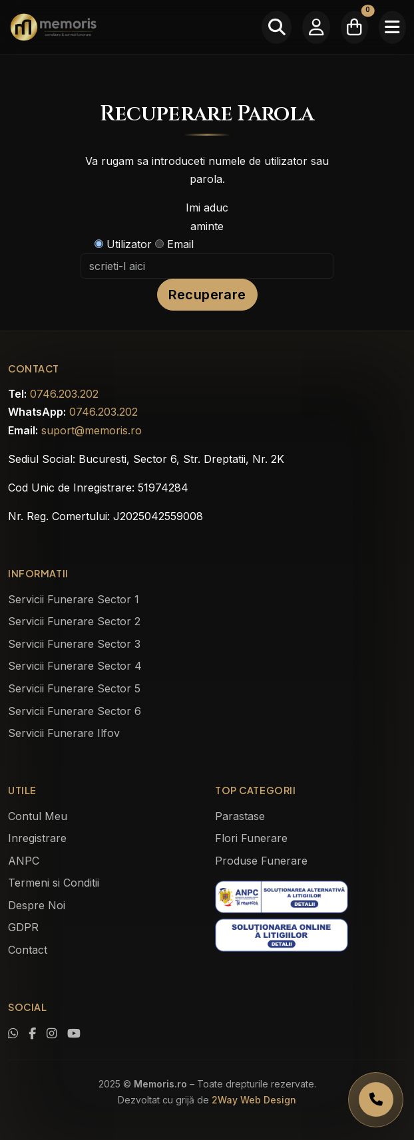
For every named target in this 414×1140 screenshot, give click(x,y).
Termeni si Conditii (53, 882)
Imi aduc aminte (207, 216)
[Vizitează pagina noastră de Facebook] (32, 1034)
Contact (27, 949)
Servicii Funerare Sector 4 (75, 665)
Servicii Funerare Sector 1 (73, 599)
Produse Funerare (261, 860)
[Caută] (277, 27)
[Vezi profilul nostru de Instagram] (52, 1034)
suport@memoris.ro (91, 430)
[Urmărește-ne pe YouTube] (74, 1034)
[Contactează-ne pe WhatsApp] (13, 1034)
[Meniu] (392, 27)
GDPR (23, 927)
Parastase (240, 816)
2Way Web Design (254, 1099)
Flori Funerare (251, 838)
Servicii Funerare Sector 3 (74, 643)
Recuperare (207, 295)
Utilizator (123, 244)
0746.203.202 (64, 393)
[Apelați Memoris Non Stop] (375, 1099)
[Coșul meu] (354, 27)
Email (174, 244)
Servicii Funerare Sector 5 (74, 688)
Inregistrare (37, 838)
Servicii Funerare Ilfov (64, 733)
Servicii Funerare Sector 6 (74, 711)
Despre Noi (36, 905)
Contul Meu (37, 816)
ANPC (23, 860)
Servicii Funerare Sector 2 (74, 621)
